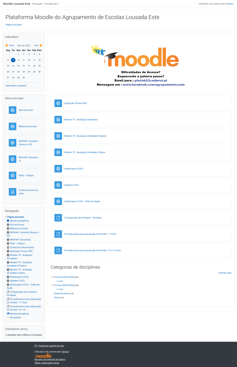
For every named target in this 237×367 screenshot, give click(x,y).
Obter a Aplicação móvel (47, 363)
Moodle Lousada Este (16, 3)
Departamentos (62, 293)
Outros (57, 297)
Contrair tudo (224, 272)
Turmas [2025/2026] (64, 277)
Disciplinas (15, 317)
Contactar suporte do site (49, 345)
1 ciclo (60, 281)
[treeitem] (23, 267)
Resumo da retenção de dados (50, 359)
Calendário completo (15, 85)
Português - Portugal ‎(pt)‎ (44, 3)
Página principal (13, 24)
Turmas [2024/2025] (64, 285)
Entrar (230, 3)
